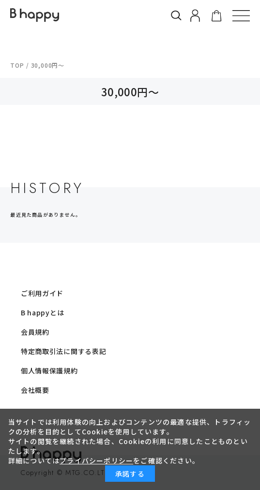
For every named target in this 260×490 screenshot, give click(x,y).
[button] (241, 15)
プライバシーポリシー (96, 460)
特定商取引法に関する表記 (63, 351)
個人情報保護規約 (49, 370)
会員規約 (35, 332)
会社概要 (35, 390)
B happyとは (42, 312)
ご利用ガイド (42, 293)
